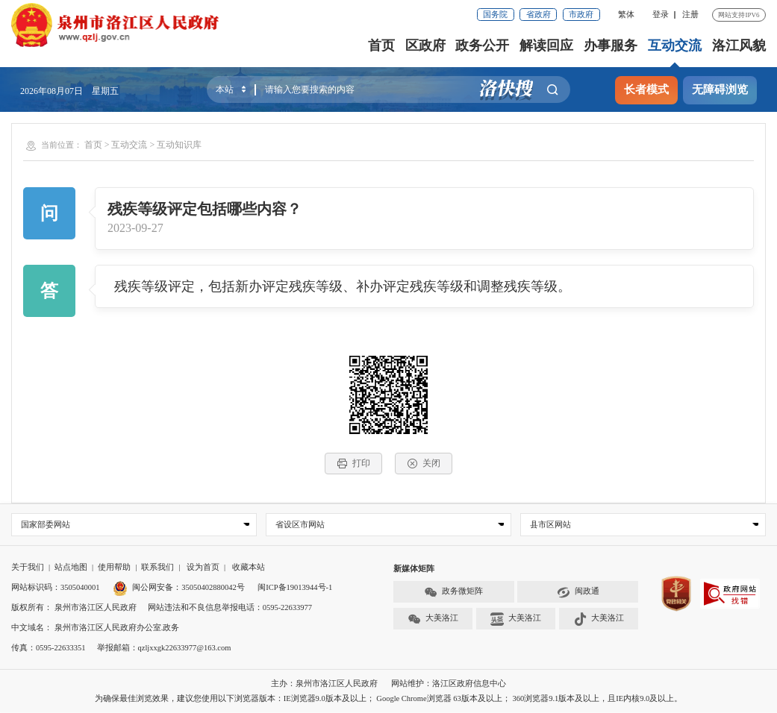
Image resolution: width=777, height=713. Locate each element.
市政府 (581, 14)
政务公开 (483, 45)
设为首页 (203, 568)
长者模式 (646, 89)
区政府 (425, 45)
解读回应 (546, 45)
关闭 (423, 463)
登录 (660, 14)
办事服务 (610, 45)
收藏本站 (248, 568)
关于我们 (27, 568)
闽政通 (578, 592)
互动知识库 (179, 144)
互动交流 (675, 45)
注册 (690, 14)
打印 (353, 463)
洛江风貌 (739, 45)
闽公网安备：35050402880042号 (179, 588)
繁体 (626, 14)
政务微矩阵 (453, 592)
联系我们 (157, 568)
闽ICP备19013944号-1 (295, 588)
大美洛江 (433, 619)
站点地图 (70, 568)
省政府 (538, 14)
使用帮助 (114, 568)
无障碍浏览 (720, 89)
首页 (381, 45)
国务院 (495, 14)
